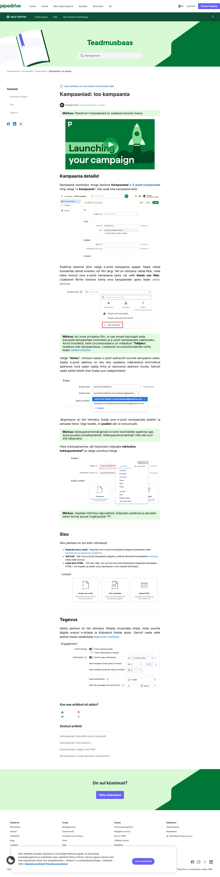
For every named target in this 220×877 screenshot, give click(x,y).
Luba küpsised (143, 861)
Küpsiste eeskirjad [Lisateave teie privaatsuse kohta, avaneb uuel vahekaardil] (35, 863)
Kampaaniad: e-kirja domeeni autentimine (85, 756)
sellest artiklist (80, 350)
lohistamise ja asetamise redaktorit (83, 553)
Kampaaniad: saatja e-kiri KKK (78, 749)
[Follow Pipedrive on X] (205, 863)
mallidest (153, 556)
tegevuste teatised (106, 636)
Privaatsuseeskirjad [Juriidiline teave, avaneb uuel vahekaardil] (56, 863)
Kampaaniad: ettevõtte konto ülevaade (83, 736)
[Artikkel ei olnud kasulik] (78, 712)
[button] (10, 860)
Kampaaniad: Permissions (75, 742)
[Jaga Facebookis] (8, 124)
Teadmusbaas (13, 71)
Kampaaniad (27, 71)
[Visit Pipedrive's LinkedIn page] (211, 862)
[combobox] (174, 6)
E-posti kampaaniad (146, 185)
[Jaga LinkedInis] (14, 124)
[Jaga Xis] (20, 124)
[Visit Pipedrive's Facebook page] (192, 863)
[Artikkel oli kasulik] (62, 712)
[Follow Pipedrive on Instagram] (198, 863)
